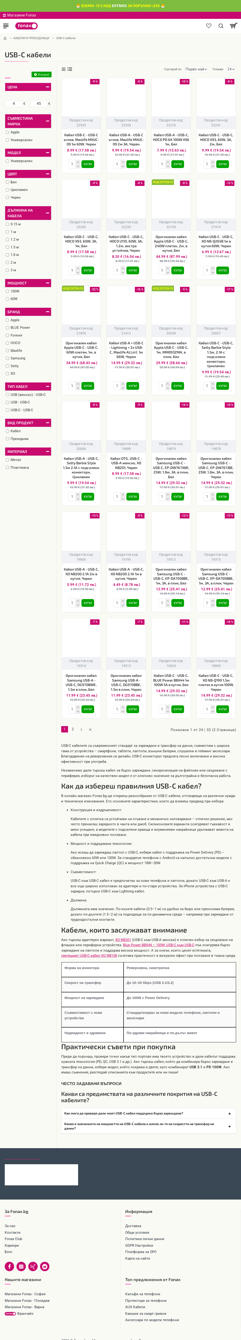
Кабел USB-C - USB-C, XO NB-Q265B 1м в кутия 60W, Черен (216, 240)
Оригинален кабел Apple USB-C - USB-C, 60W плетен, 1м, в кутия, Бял (81, 348)
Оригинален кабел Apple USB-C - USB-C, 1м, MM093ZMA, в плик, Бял (171, 348)
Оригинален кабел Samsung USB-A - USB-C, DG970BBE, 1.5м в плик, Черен (126, 678)
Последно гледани (22, 1148)
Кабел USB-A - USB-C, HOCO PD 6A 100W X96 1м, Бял (171, 139)
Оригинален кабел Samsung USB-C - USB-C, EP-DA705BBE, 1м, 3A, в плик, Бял (171, 572)
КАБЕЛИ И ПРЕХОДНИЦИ (31, 38)
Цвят (12, 174)
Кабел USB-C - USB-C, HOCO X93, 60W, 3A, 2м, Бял (216, 139)
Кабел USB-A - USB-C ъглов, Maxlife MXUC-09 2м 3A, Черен (126, 139)
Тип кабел (18, 386)
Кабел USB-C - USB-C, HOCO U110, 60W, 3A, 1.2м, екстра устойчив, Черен (126, 243)
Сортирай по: (156, 69)
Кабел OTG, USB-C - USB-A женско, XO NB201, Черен (126, 460)
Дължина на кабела (20, 213)
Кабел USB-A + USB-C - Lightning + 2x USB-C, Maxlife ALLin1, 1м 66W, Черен (126, 348)
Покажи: (218, 69)
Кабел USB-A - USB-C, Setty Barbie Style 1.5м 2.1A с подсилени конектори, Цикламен (81, 464)
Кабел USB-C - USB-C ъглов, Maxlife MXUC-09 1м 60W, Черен (81, 139)
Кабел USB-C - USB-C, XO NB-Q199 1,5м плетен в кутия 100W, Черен (216, 678)
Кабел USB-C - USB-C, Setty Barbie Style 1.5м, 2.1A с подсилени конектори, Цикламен (216, 352)
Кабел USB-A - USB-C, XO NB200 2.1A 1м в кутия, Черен (126, 570)
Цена (12, 87)
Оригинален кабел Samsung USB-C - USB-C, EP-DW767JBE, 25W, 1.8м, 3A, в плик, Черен (216, 464)
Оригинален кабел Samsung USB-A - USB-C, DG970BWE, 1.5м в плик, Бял (81, 678)
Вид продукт (20, 422)
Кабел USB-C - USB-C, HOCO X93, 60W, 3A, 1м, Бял (81, 240)
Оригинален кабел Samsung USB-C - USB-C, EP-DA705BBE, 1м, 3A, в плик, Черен (216, 572)
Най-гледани (57, 1148)
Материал (17, 451)
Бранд (14, 311)
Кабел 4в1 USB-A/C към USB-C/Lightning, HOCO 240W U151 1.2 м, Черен (51, 1161)
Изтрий (43, 74)
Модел (14, 152)
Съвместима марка (20, 121)
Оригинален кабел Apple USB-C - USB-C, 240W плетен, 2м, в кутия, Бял (171, 243)
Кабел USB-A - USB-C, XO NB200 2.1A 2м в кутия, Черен (81, 570)
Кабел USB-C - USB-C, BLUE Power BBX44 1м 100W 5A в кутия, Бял (171, 675)
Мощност (17, 283)
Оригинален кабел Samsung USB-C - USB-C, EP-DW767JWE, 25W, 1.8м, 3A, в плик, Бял (171, 464)
